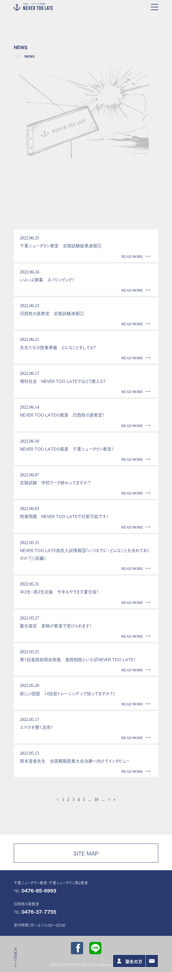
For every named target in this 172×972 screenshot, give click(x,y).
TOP (17, 56)
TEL (35, 891)
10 (96, 799)
